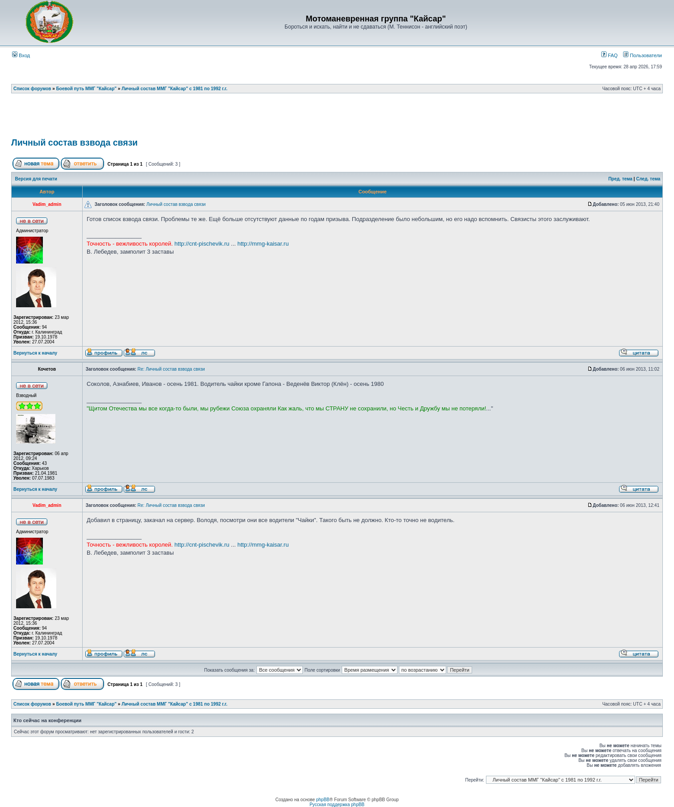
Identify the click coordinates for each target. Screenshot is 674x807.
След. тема (648, 178)
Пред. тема (620, 178)
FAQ (609, 55)
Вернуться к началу (35, 353)
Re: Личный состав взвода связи (171, 369)
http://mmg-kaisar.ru (263, 243)
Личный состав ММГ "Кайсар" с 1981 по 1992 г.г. (174, 88)
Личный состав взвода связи (74, 142)
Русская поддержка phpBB (337, 804)
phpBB (323, 799)
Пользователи (642, 55)
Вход (21, 55)
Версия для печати (36, 178)
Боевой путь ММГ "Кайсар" (86, 88)
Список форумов (32, 88)
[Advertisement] (337, 118)
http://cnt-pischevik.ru (202, 243)
